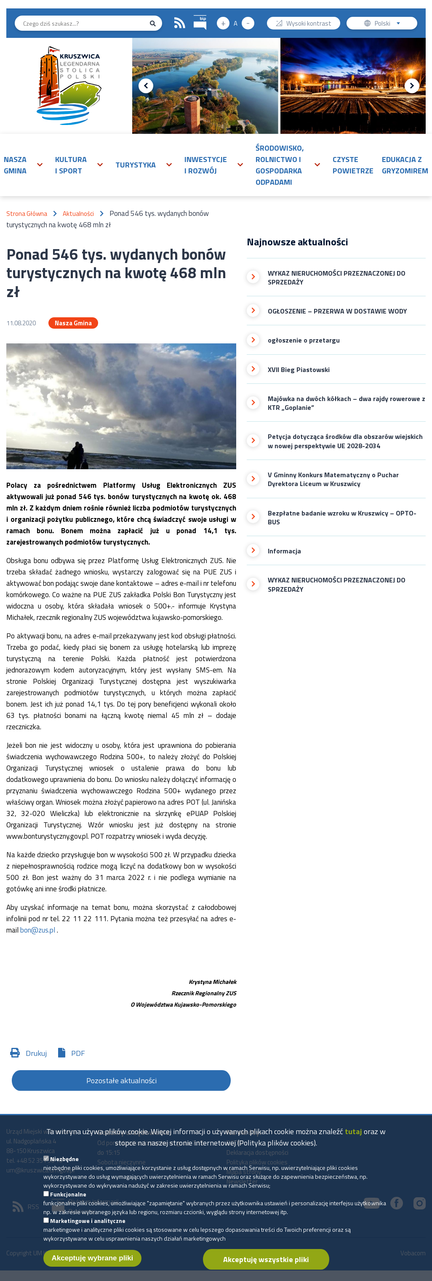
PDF (78, 1053)
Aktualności (78, 213)
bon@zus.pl (37, 930)
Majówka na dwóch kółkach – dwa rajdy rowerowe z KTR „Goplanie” (346, 403)
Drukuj (36, 1053)
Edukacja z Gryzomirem (405, 165)
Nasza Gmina (73, 323)
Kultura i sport (71, 165)
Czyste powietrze (353, 165)
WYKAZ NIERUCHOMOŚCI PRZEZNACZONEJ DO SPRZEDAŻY (336, 278)
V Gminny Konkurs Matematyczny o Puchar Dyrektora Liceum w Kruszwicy (333, 479)
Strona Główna (26, 213)
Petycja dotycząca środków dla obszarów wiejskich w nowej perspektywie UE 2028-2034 (345, 441)
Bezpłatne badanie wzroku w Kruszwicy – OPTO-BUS (342, 518)
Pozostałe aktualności (121, 1080)
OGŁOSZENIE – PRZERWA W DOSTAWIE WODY (337, 311)
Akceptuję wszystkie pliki (266, 1262)
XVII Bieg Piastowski (299, 369)
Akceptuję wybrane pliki (92, 1261)
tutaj (353, 1134)
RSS (179, 23)
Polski (389, 24)
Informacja (284, 551)
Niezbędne (64, 1161)
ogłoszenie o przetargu (304, 340)
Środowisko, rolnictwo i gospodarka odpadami (280, 165)
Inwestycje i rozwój (205, 165)
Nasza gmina (15, 165)
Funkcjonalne (68, 1196)
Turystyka (135, 164)
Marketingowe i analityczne (87, 1223)
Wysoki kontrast (308, 24)
